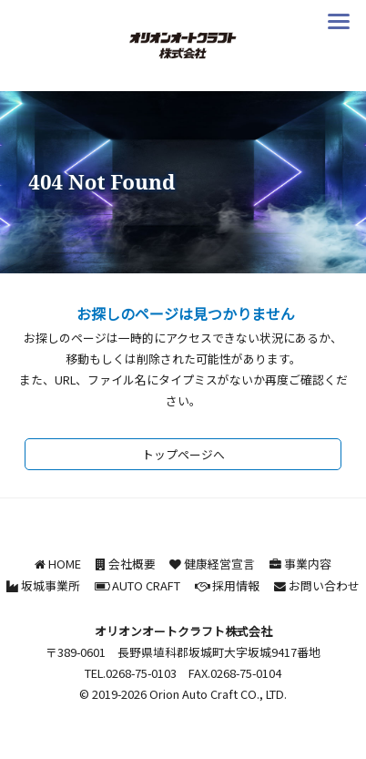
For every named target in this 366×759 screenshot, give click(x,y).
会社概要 (132, 563)
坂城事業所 (50, 585)
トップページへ (183, 454)
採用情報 (235, 585)
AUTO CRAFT (146, 585)
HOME (64, 563)
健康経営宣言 (219, 563)
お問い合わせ (324, 585)
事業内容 (307, 563)
